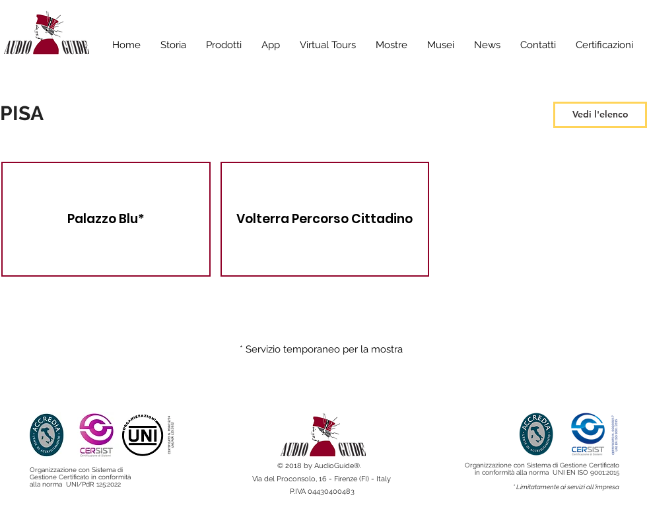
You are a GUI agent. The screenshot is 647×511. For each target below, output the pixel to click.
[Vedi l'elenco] (600, 115)
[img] (325, 219)
